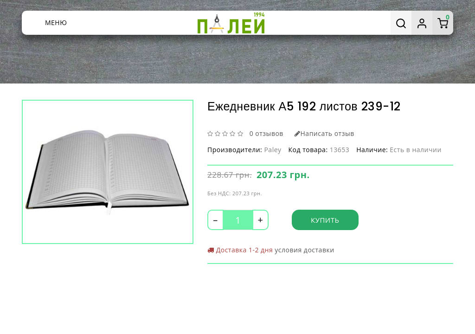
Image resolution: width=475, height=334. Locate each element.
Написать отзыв (324, 133)
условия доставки (304, 249)
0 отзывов (266, 133)
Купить (325, 220)
